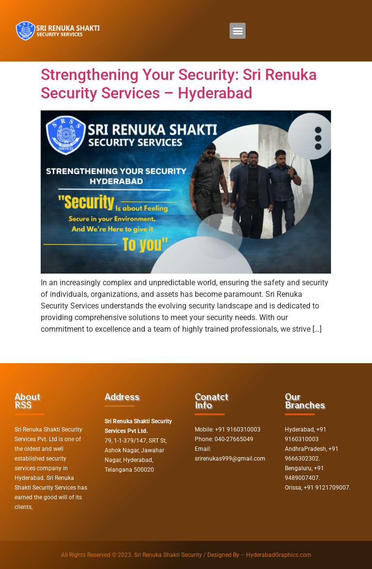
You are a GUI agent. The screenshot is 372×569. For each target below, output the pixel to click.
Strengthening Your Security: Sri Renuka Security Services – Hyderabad (179, 83)
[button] (238, 31)
